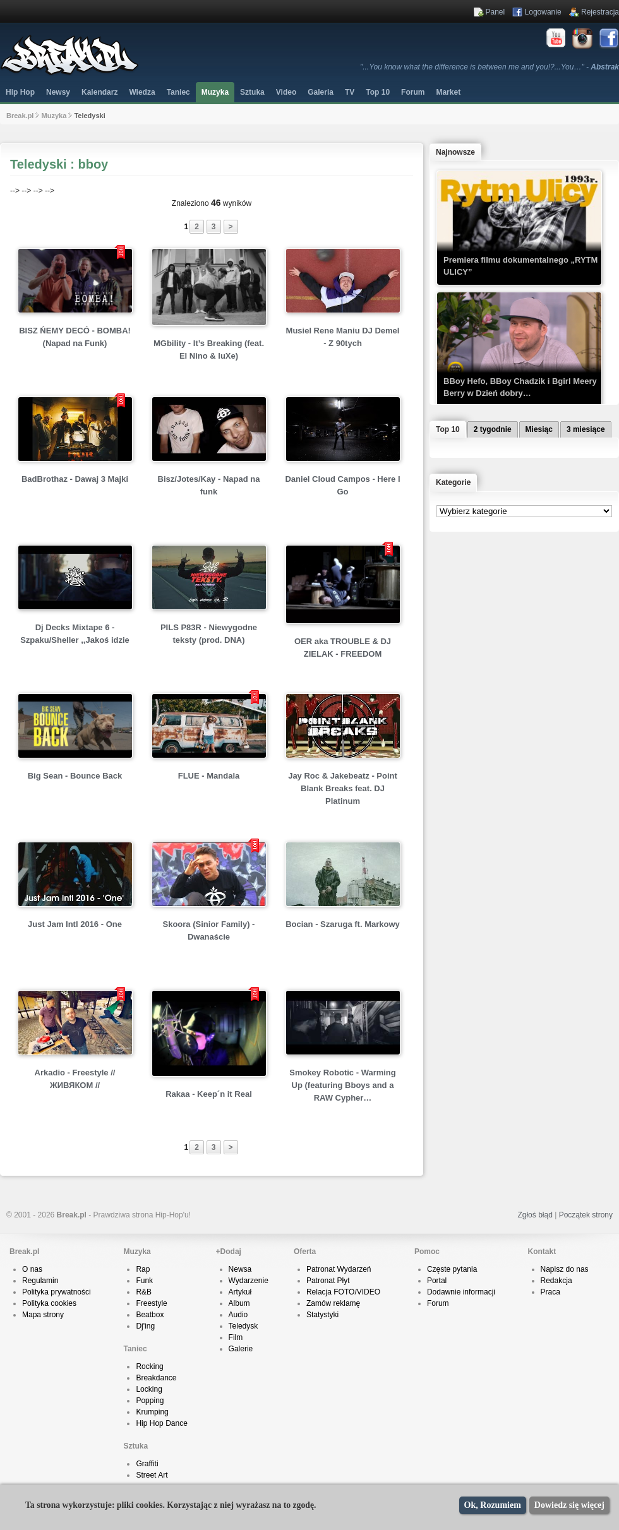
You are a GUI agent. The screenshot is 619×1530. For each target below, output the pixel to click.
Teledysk (243, 1326)
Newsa (240, 1269)
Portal (437, 1280)
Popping (150, 1400)
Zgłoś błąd (534, 1214)
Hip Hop (20, 92)
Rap (143, 1269)
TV (349, 92)
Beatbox (150, 1314)
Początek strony (586, 1214)
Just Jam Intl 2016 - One (75, 924)
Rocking (149, 1366)
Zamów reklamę (333, 1303)
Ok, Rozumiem (492, 1505)
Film (236, 1337)
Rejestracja (600, 12)
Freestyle (151, 1303)
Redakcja (556, 1280)
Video (286, 92)
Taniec (178, 92)
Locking (149, 1389)
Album (239, 1303)
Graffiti (147, 1463)
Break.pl (19, 115)
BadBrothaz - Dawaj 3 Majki (74, 479)
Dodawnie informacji (461, 1292)
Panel (495, 12)
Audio (238, 1314)
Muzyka (215, 92)
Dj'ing (145, 1326)
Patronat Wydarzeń (338, 1269)
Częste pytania (452, 1269)
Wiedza (142, 92)
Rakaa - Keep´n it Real (208, 1094)
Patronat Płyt (328, 1280)
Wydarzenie (248, 1280)
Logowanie (543, 12)
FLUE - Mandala (209, 775)
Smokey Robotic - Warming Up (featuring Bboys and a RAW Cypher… (342, 1085)
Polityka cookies (49, 1303)
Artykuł (240, 1292)
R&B (144, 1292)
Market (448, 92)
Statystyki (322, 1314)
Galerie (241, 1348)
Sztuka (252, 92)
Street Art (151, 1475)
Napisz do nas (565, 1269)
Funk (144, 1280)
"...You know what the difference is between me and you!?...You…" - (489, 67)
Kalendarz (99, 92)
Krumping (152, 1411)
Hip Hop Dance (161, 1423)
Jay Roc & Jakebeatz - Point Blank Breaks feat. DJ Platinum (342, 788)
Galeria (321, 92)
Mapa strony (43, 1314)
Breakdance (156, 1377)
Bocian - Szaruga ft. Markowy (342, 924)
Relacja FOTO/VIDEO (343, 1292)
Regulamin (40, 1280)
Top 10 (378, 92)
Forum (438, 1303)
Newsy (58, 92)
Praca (550, 1292)
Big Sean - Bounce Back (75, 775)
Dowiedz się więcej (569, 1505)
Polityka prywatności (56, 1292)
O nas (32, 1269)
